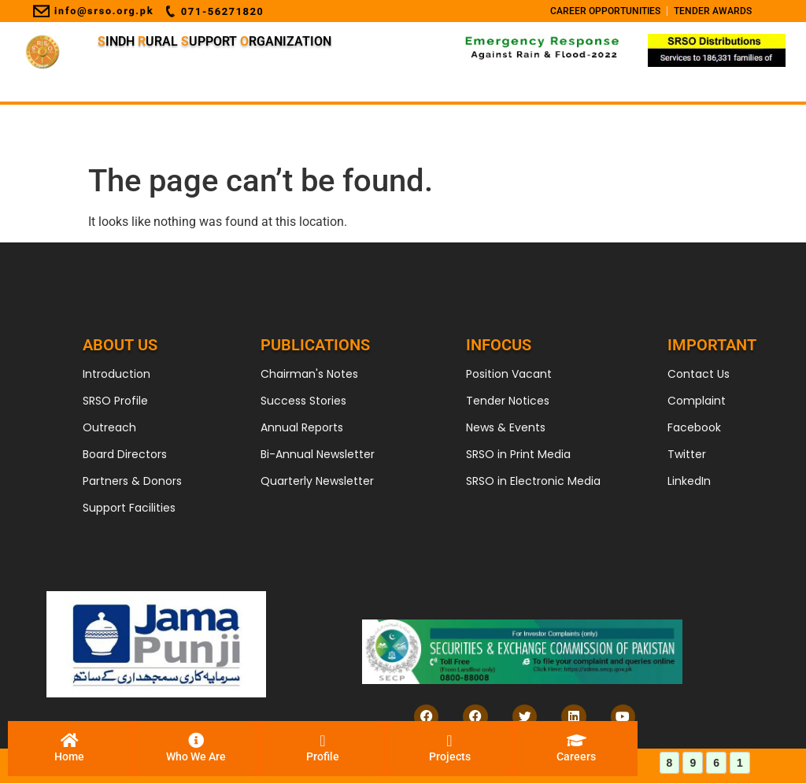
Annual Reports (302, 427)
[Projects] (449, 748)
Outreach (109, 427)
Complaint (696, 401)
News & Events (505, 427)
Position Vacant (509, 374)
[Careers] (576, 748)
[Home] (69, 748)
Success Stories (303, 401)
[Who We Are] (196, 748)
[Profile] (322, 748)
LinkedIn (689, 481)
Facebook (694, 427)
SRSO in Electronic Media (533, 481)
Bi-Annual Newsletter (318, 454)
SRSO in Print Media (518, 454)
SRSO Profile (115, 401)
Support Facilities (129, 508)
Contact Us (698, 374)
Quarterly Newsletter (317, 481)
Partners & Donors (132, 481)
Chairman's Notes (309, 374)
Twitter (686, 454)
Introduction (116, 374)
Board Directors (125, 454)
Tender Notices (507, 401)
